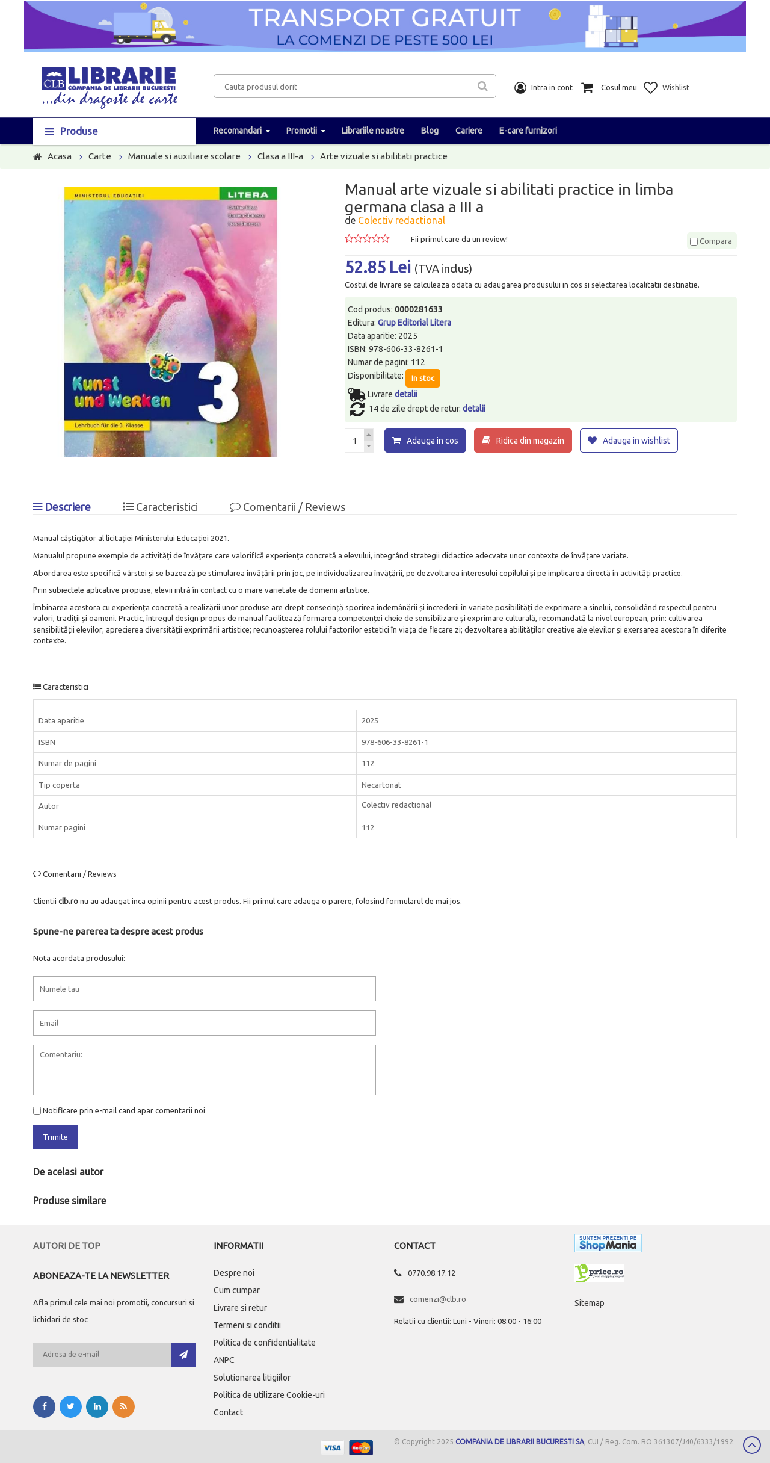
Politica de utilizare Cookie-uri (269, 1394)
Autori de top (66, 1245)
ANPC (224, 1359)
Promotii (301, 130)
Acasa (60, 156)
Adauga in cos (432, 440)
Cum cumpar (237, 1289)
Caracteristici (160, 507)
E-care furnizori (528, 130)
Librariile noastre (373, 130)
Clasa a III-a (280, 156)
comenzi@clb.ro (438, 1298)
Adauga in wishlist (636, 440)
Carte (99, 156)
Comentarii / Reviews (287, 507)
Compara (711, 241)
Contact (228, 1412)
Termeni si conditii (247, 1324)
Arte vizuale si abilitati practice (384, 156)
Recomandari (238, 130)
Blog (430, 130)
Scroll (752, 1445)
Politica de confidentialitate (265, 1342)
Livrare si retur (240, 1307)
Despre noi (234, 1272)
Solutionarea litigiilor (252, 1377)
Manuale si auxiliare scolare (184, 156)
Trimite (55, 1137)
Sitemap (589, 1302)
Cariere (468, 130)
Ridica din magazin (530, 440)
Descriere (62, 507)
